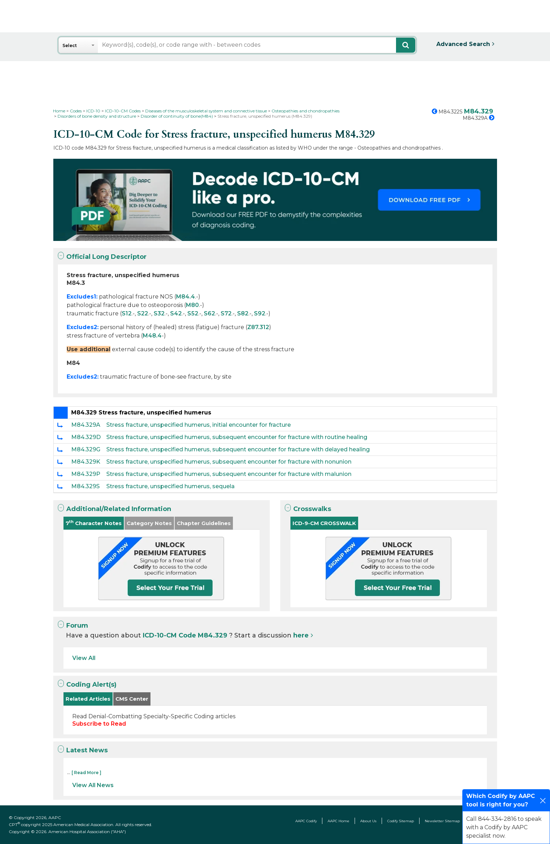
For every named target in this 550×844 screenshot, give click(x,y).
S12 (127, 313)
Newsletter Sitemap (442, 821)
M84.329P (85, 474)
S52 (192, 313)
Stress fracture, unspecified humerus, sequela (170, 486)
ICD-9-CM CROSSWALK (324, 523)
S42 (176, 313)
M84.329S (85, 486)
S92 (259, 313)
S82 (242, 313)
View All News (93, 785)
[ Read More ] (86, 772)
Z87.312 (258, 327)
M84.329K (85, 461)
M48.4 (152, 335)
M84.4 (185, 296)
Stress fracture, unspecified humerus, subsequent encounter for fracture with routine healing (236, 437)
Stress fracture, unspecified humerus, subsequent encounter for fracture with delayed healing (238, 449)
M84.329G (85, 449)
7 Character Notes (94, 522)
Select (69, 45)
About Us (368, 821)
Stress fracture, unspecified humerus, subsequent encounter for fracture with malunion (228, 474)
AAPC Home (338, 821)
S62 (209, 313)
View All (83, 658)
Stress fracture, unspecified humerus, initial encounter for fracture (198, 424)
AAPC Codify (306, 821)
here (301, 635)
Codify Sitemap (400, 821)
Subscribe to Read (99, 723)
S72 (226, 313)
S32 (159, 313)
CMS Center (131, 698)
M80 (192, 305)
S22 (142, 313)
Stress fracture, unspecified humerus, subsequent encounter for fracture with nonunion (228, 461)
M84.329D (86, 437)
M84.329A (85, 424)
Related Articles (88, 698)
